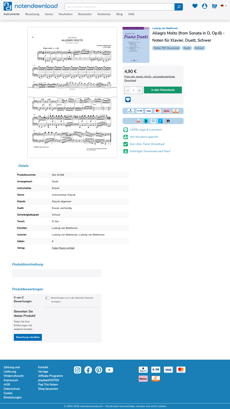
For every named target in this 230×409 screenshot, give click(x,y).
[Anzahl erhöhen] (139, 90)
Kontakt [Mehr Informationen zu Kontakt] (43, 367)
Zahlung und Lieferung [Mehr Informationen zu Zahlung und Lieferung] (12, 369)
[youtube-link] (109, 372)
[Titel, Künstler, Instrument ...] (120, 7)
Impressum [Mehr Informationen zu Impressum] (11, 380)
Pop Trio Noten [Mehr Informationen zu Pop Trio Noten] (48, 385)
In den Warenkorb (162, 90)
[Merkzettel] (195, 6)
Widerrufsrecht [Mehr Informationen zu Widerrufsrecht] (14, 376)
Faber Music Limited (63, 248)
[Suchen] (178, 7)
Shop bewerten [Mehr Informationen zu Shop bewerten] (48, 389)
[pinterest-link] (99, 372)
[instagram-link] (77, 372)
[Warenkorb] (214, 6)
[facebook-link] (88, 372)
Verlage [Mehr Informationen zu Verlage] (43, 372)
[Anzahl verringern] (127, 90)
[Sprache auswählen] (223, 6)
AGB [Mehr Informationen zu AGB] (7, 385)
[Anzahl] (133, 90)
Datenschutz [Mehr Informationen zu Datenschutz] (12, 389)
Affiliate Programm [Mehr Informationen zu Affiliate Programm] (50, 376)
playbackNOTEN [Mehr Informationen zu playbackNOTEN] (48, 380)
